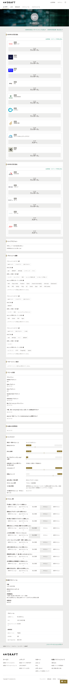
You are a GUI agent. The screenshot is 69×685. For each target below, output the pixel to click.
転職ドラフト (6, 646)
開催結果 (17, 7)
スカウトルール (36, 7)
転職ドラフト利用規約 (57, 665)
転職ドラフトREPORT (25, 662)
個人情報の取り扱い (57, 668)
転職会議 (49, 679)
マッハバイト (43, 679)
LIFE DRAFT (22, 665)
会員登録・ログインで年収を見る (54, 39)
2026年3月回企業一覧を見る (55, 29)
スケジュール (25, 7)
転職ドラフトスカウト (9, 662)
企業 (11, 7)
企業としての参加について (42, 671)
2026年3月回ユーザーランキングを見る (35, 29)
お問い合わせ (38, 668)
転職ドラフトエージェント (10, 665)
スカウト (14, 646)
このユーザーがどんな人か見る (54, 644)
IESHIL (54, 679)
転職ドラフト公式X (24, 668)
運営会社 (54, 662)
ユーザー (5, 7)
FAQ (36, 665)
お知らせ (37, 662)
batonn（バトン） (62, 679)
